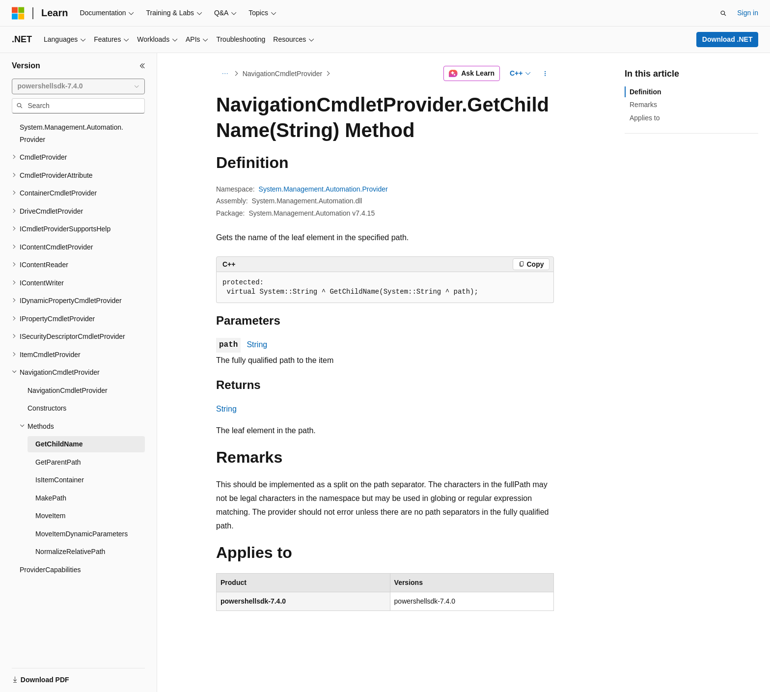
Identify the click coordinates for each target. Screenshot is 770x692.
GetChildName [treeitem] (58, 444)
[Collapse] (142, 66)
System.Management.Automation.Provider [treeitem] (71, 133)
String (257, 344)
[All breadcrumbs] (224, 74)
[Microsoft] (18, 13)
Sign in (747, 13)
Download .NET (727, 39)
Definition (645, 92)
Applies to (645, 118)
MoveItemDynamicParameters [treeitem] (81, 534)
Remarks (643, 105)
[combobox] (78, 86)
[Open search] (723, 13)
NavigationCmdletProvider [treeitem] (68, 390)
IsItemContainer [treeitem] (59, 480)
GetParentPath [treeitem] (58, 462)
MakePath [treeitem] (50, 498)
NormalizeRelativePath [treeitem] (70, 551)
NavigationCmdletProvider (283, 74)
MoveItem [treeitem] (50, 516)
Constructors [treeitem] (47, 408)
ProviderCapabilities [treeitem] (50, 570)
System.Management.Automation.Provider (323, 189)
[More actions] (545, 74)
